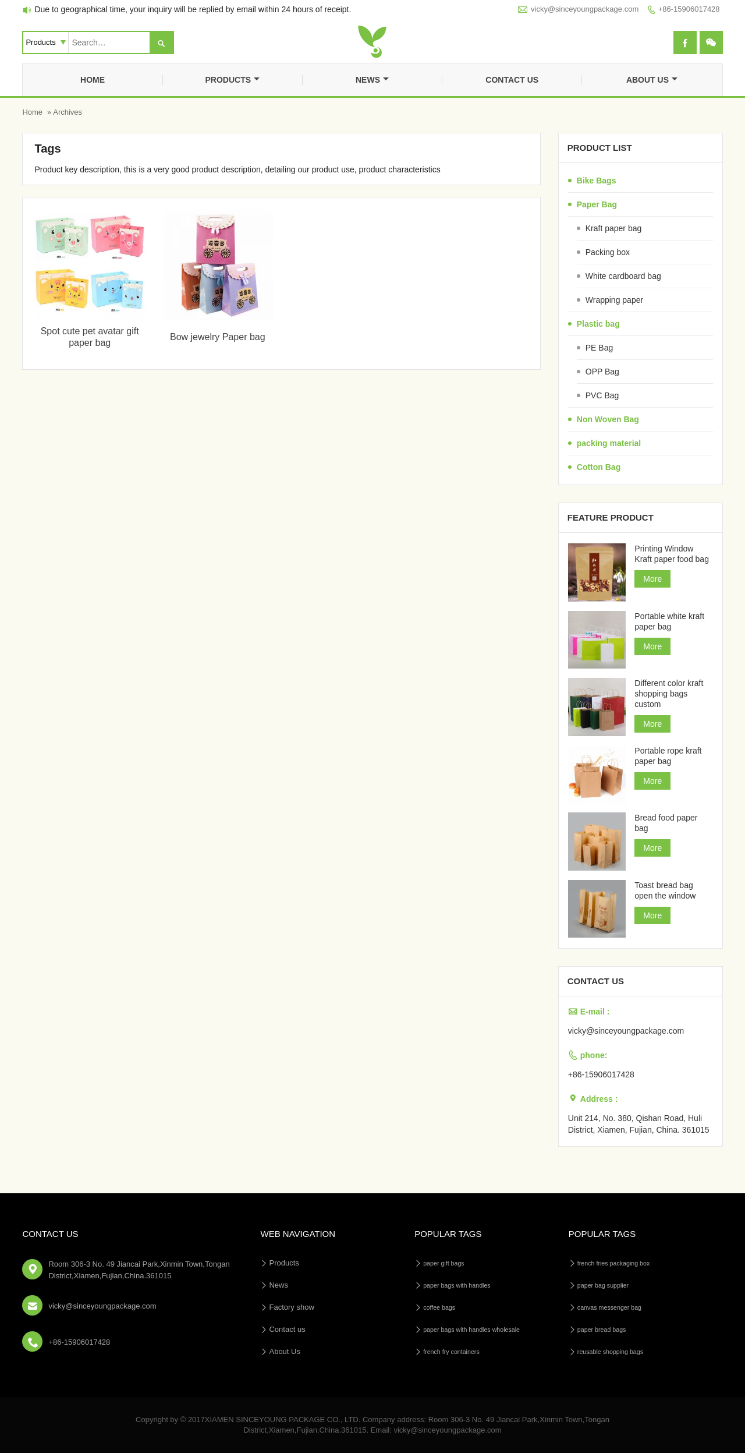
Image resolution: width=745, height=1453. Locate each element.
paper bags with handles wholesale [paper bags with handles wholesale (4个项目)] (471, 1329)
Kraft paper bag (614, 228)
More (652, 579)
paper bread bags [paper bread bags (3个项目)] (601, 1329)
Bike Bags (596, 180)
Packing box (608, 252)
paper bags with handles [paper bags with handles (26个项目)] (457, 1285)
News (372, 79)
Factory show (291, 1307)
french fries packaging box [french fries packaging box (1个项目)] (613, 1263)
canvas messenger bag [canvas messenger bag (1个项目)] (609, 1307)
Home (92, 79)
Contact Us (50, 1234)
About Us (651, 79)
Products (232, 79)
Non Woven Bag (608, 419)
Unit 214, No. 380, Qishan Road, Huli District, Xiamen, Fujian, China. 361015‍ (638, 1123)
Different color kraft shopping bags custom (668, 693)
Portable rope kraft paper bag (667, 756)
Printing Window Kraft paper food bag (671, 554)
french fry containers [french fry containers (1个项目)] (451, 1351)
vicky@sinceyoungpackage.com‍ (584, 9)
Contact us (511, 79)
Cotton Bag (598, 467)
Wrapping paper (614, 300)
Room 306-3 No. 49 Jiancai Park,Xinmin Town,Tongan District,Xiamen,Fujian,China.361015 (138, 1270)
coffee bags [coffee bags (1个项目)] (439, 1307)
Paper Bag (597, 204)
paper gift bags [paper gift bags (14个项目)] (443, 1263)
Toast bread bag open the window (665, 890)
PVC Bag (602, 395)
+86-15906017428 (689, 9)
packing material (609, 443)
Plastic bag (598, 323)
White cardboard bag (623, 276)
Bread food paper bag (665, 823)
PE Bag (599, 347)
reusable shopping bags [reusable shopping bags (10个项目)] (610, 1351)
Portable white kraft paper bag (669, 621)
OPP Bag (602, 371)
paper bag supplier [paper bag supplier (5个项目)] (603, 1285)
